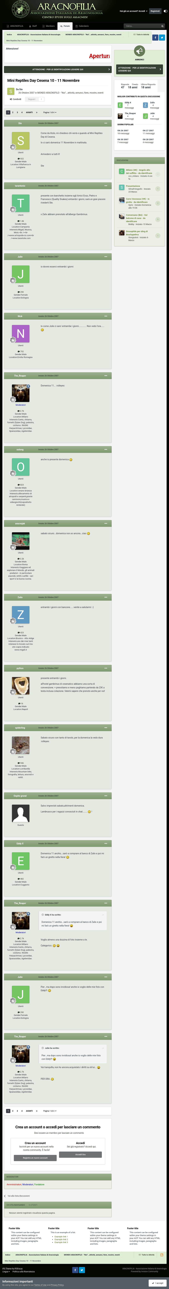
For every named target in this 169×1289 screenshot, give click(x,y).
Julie (20, 256)
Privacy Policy (57, 1285)
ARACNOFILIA (16, 26)
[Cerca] (133, 26)
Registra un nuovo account (35, 1158)
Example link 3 (61, 1242)
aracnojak (20, 523)
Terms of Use (40, 1285)
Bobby (131, 224)
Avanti (29, 112)
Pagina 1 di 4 (49, 112)
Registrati (155, 11)
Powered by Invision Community (144, 1271)
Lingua (6, 1272)
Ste (21, 89)
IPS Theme (7, 1269)
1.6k (21, 221)
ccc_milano (133, 176)
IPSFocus (18, 1269)
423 (21, 632)
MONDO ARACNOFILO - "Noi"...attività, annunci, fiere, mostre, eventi (70, 92)
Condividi (15, 99)
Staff (34, 26)
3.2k (21, 559)
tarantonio (20, 186)
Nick (20, 316)
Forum (66, 26)
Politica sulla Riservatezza (24, 1272)
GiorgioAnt (133, 237)
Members (50, 26)
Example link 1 (61, 1236)
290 (21, 292)
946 (21, 763)
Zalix (20, 597)
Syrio (130, 205)
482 (21, 879)
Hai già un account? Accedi (134, 11)
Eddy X (20, 843)
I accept (157, 1283)
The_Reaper (20, 375)
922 (21, 158)
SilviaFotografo (135, 189)
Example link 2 (61, 1239)
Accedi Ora (80, 1154)
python (20, 668)
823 (21, 485)
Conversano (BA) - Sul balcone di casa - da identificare (136, 218)
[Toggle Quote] (43, 914)
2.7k (21, 411)
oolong (20, 449)
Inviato (48, 123)
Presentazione (133, 186)
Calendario (83, 26)
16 (20, 703)
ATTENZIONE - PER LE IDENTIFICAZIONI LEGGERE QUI (57, 69)
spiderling (20, 728)
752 (21, 351)
